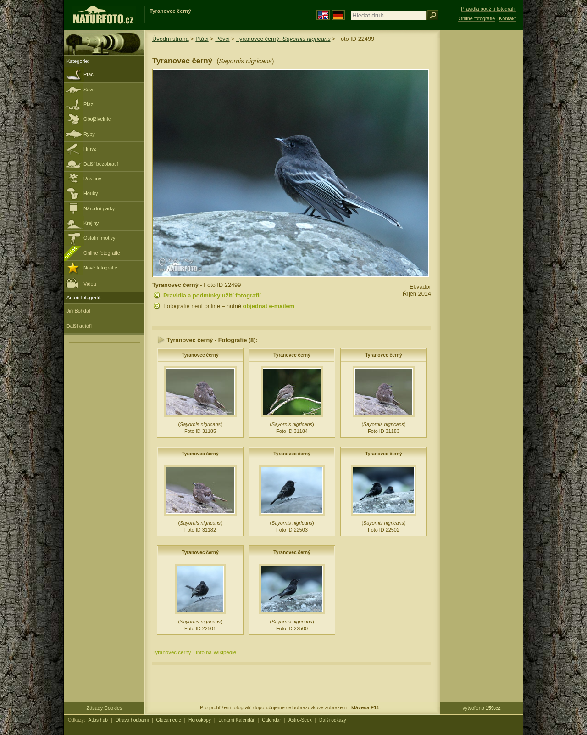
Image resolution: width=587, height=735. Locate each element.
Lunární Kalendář (236, 720)
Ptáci (88, 74)
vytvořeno (482, 708)
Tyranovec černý (200, 355)
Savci (89, 89)
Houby (90, 193)
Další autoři (79, 326)
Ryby (89, 134)
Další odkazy (332, 720)
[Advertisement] (481, 176)
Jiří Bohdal (78, 311)
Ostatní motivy (99, 238)
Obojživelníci (97, 119)
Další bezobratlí (100, 164)
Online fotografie (101, 253)
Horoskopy (199, 720)
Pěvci (222, 38)
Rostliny (92, 178)
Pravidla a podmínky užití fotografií (212, 295)
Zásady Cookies (104, 708)
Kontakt (507, 18)
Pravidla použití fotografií (488, 8)
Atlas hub (98, 720)
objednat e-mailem (268, 306)
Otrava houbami (132, 720)
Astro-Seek (300, 720)
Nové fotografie (100, 267)
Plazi (88, 104)
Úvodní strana (170, 38)
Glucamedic (168, 720)
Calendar (271, 720)
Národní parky (99, 208)
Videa (81, 283)
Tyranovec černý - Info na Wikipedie (194, 652)
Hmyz (89, 148)
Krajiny (91, 223)
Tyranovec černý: (283, 38)
